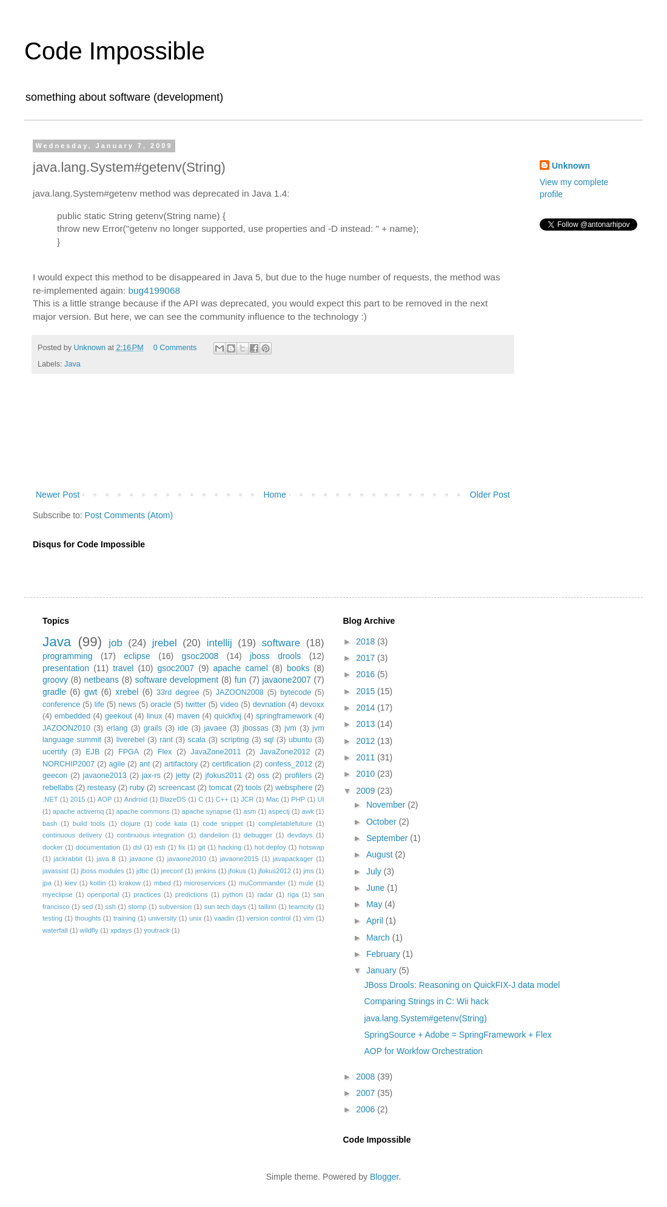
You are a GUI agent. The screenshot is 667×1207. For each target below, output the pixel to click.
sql (268, 739)
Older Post (490, 494)
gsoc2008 (200, 656)
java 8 (105, 858)
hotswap (311, 847)
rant (166, 739)
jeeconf (172, 870)
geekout (118, 716)
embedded (73, 716)
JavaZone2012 (285, 752)
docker (52, 847)
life (99, 704)
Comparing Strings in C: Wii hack (426, 1001)
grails (153, 728)
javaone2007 (287, 680)
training (124, 918)
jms (308, 870)
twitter (196, 704)
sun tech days (225, 906)
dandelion (214, 835)
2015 (77, 799)
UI (320, 799)
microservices (204, 883)
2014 (366, 707)
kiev (71, 883)
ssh (111, 906)
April (376, 920)
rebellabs (57, 787)
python (233, 894)
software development (177, 680)
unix (195, 918)
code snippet (223, 823)
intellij (219, 643)
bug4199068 (154, 290)
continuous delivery (72, 835)
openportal (103, 894)
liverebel (130, 739)
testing (52, 918)
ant (144, 764)
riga (293, 894)
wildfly (89, 930)
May (375, 904)
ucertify (54, 752)
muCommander (262, 883)
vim (308, 918)
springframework (284, 716)
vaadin (224, 918)
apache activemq (78, 811)
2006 (366, 1109)
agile (117, 764)
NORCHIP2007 (68, 764)
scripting (235, 739)
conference (61, 704)
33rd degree (177, 692)
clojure (131, 823)
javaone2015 (239, 858)
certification (231, 764)
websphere (294, 787)
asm (249, 811)
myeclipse (57, 894)
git (202, 847)
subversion (175, 906)
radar (265, 894)
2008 (366, 1076)
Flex (165, 752)
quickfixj (227, 716)
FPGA (128, 752)
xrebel (126, 692)
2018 (366, 641)
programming (67, 656)
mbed (162, 883)
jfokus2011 (223, 775)
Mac (272, 799)
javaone (141, 858)
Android (136, 799)
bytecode (295, 692)
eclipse (137, 656)
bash (49, 823)
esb (160, 847)
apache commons (142, 811)
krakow (129, 883)
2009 (366, 791)
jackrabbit (67, 858)
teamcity (301, 906)
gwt (91, 692)
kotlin (98, 883)
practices (147, 894)
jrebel (164, 643)
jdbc (142, 870)
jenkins (205, 870)
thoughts (88, 918)
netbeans (101, 680)
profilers (298, 775)
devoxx (312, 704)
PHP (298, 799)
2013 (366, 724)
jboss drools (275, 656)
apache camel (240, 668)
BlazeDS (172, 799)
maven (188, 716)
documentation (98, 847)
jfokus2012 (274, 870)
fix (181, 847)
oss (264, 775)
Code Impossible (114, 51)
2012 (366, 741)
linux (155, 716)
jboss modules (102, 870)
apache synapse (207, 811)
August (380, 854)
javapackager (293, 858)
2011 (366, 757)
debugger (258, 835)
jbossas (256, 728)
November (386, 805)
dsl (137, 847)
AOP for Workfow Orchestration (423, 1051)
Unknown (571, 166)
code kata (171, 823)
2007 (366, 1093)
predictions (191, 894)
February (384, 954)
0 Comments (174, 347)
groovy (55, 680)
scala (197, 739)
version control (269, 918)
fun (240, 680)
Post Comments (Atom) (129, 515)
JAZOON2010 (66, 728)
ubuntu (300, 739)
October (382, 822)
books (298, 668)
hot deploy (270, 847)
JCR (247, 799)
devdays (300, 835)
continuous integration (151, 835)
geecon (54, 775)
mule (306, 883)
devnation (269, 704)
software (281, 643)
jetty (183, 775)
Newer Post (57, 494)
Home (274, 494)
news (127, 704)
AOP (105, 799)
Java (72, 364)
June (376, 888)
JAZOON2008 (240, 692)
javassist (55, 870)
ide (183, 728)
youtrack (156, 930)
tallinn (267, 906)
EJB (92, 752)
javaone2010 (186, 858)
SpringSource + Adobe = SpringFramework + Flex (457, 1035)
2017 (366, 658)
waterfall (55, 930)
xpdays (121, 930)
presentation (65, 668)
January (382, 970)
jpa (47, 883)
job (115, 643)
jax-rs (151, 775)
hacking (230, 847)
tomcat (220, 787)
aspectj (278, 811)
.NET (50, 799)
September (388, 838)
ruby (137, 787)
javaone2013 (105, 775)
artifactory (181, 764)
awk (308, 811)
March (379, 937)
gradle (54, 692)
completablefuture (285, 823)
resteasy (101, 787)
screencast (176, 787)
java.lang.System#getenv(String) (425, 1018)
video (229, 704)
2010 (366, 774)
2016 (366, 674)
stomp (137, 906)
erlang (116, 728)
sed (87, 906)
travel (123, 668)
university (162, 918)
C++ (222, 799)
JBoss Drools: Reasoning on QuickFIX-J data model (462, 985)
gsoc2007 (175, 668)
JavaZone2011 (215, 752)
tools (254, 787)
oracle (160, 704)
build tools (89, 823)
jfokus (237, 870)
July (375, 871)
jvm (290, 728)
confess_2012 (288, 764)
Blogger (384, 1177)
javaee (215, 728)
